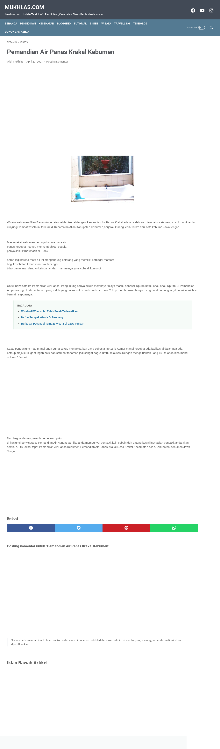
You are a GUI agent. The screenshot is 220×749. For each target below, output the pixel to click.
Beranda (13, 18)
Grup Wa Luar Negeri (177, 107)
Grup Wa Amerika (175, 142)
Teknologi (142, 18)
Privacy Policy (125, 739)
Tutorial (82, 18)
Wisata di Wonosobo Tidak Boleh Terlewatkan (49, 313)
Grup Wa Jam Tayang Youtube (184, 124)
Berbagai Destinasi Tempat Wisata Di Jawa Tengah (52, 325)
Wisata (108, 18)
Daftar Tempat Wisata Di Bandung (42, 319)
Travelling (124, 18)
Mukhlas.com (26, 4)
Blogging (66, 18)
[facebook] (24, 530)
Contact (91, 739)
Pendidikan (30, 18)
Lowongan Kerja (19, 26)
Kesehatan (48, 18)
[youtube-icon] (199, 7)
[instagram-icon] (209, 7)
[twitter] (58, 530)
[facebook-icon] (190, 7)
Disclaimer (106, 739)
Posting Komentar (57, 58)
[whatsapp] (127, 530)
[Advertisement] (76, 106)
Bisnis (96, 18)
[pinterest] (93, 530)
